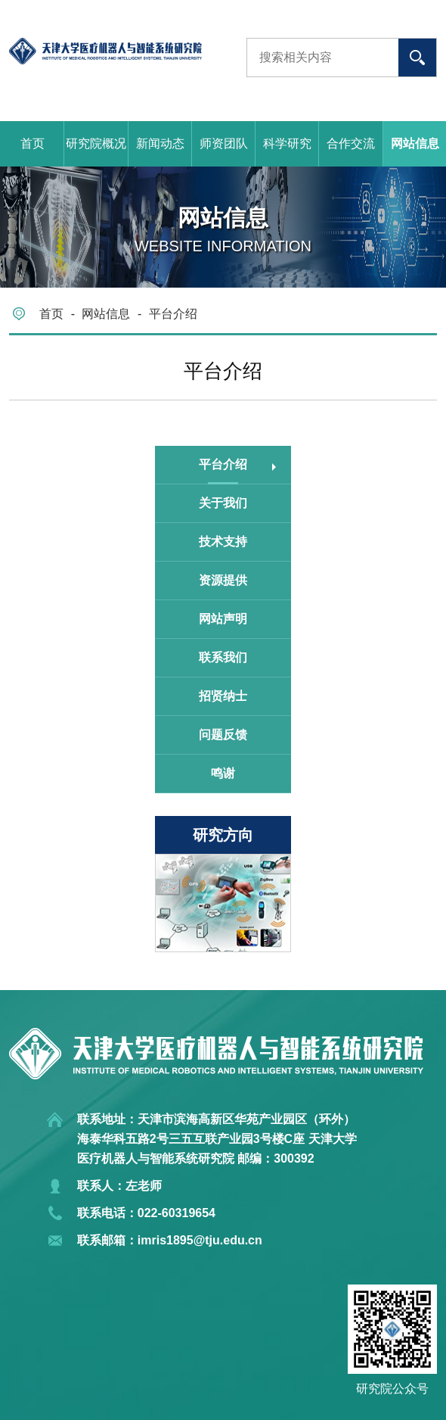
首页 (32, 143)
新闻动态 (160, 143)
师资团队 (224, 143)
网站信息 (106, 313)
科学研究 (287, 143)
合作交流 (351, 143)
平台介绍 (173, 313)
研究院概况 (96, 143)
